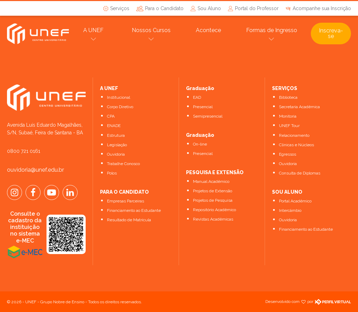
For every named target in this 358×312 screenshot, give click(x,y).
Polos (112, 173)
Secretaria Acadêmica (299, 106)
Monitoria (287, 116)
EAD (197, 97)
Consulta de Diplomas (299, 173)
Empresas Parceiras (125, 201)
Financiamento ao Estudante (134, 210)
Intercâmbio (290, 210)
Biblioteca (288, 97)
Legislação (117, 144)
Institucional (118, 97)
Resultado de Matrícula (129, 219)
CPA (111, 116)
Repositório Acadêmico (214, 209)
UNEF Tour (289, 125)
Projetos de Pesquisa (212, 200)
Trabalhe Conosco (123, 163)
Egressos (287, 154)
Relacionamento (294, 135)
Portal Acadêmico (295, 201)
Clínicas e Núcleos (296, 144)
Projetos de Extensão (212, 190)
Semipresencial (207, 116)
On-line (200, 144)
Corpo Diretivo (120, 106)
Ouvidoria (116, 154)
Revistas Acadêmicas (213, 219)
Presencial (203, 106)
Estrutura (116, 135)
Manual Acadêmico (211, 181)
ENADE (114, 125)
